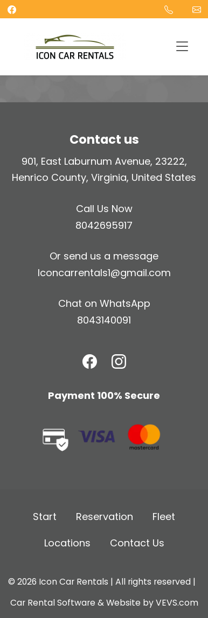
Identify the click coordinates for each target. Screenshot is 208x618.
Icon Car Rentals (73, 581)
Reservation (104, 516)
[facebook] (12, 9)
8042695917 (104, 225)
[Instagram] (119, 361)
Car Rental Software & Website (75, 602)
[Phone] (168, 9)
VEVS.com (177, 602)
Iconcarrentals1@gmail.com (104, 272)
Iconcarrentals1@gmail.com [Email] (196, 9)
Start (45, 516)
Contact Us (137, 543)
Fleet (163, 516)
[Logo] (75, 45)
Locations (67, 543)
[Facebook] (89, 361)
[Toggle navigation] (181, 47)
